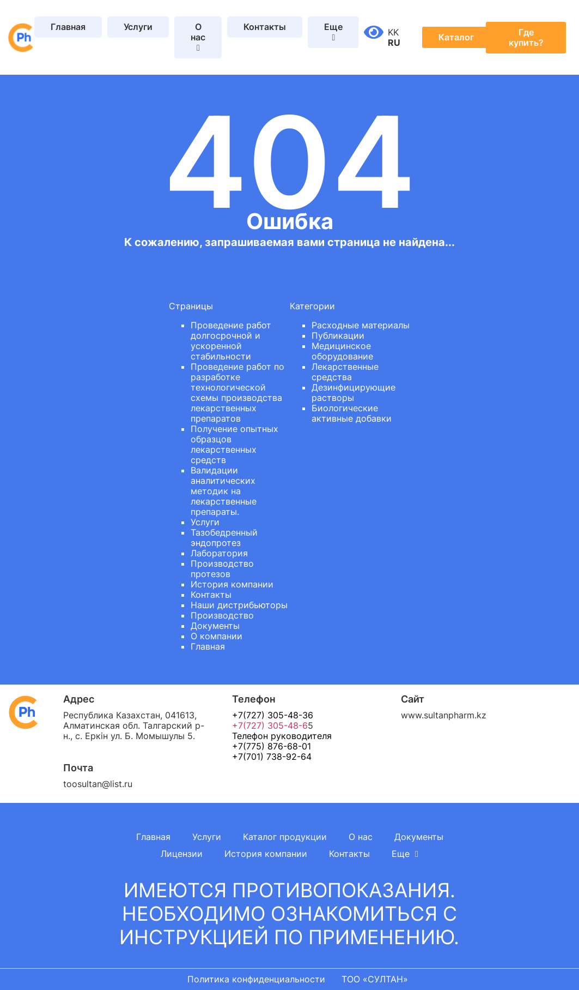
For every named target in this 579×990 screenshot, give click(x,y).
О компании (216, 636)
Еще (405, 853)
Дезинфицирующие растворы (353, 392)
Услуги (138, 26)
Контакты (264, 26)
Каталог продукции (285, 836)
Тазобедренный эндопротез (224, 537)
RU (394, 42)
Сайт (412, 699)
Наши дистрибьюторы (239, 604)
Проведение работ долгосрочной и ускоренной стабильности (231, 341)
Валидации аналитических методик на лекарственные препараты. (224, 491)
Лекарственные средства (345, 371)
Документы (215, 625)
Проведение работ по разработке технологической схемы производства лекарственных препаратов (237, 392)
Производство (222, 615)
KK (393, 32)
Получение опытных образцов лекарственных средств (234, 444)
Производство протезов (222, 568)
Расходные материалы (361, 325)
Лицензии (182, 853)
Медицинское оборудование (342, 351)
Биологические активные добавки (352, 413)
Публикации (338, 335)
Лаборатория (219, 553)
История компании (232, 584)
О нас (361, 836)
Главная (68, 26)
